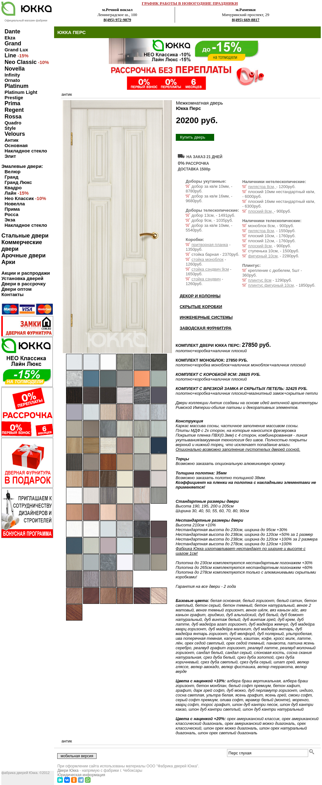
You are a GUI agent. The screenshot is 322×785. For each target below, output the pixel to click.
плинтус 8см (259, 280)
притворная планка (210, 244)
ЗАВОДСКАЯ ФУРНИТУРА (205, 328)
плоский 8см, (261, 211)
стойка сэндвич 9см (210, 269)
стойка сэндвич (206, 279)
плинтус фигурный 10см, (271, 285)
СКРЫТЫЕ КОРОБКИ (201, 306)
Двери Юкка (67, 770)
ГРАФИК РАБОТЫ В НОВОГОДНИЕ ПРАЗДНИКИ (190, 3)
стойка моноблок (208, 259)
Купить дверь (192, 137)
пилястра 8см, (262, 186)
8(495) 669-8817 (245, 19)
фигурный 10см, (263, 256)
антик (66, 94)
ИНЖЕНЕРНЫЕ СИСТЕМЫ (206, 317)
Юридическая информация (81, 775)
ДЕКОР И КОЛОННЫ (200, 296)
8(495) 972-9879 (117, 19)
